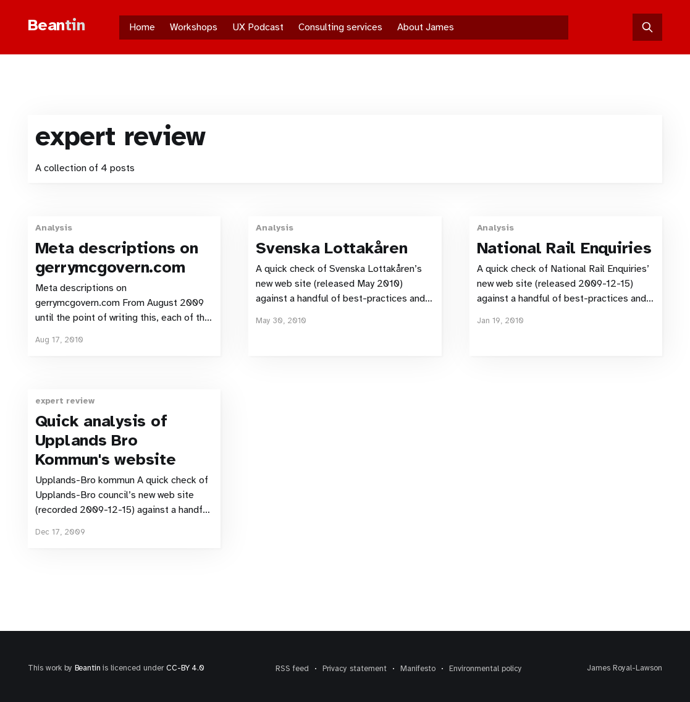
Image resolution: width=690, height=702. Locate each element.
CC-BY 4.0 (185, 668)
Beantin (88, 668)
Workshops (193, 27)
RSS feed (292, 669)
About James (425, 27)
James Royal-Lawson (624, 668)
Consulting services (340, 27)
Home (142, 27)
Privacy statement (354, 669)
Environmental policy (485, 669)
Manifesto (417, 669)
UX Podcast (258, 27)
